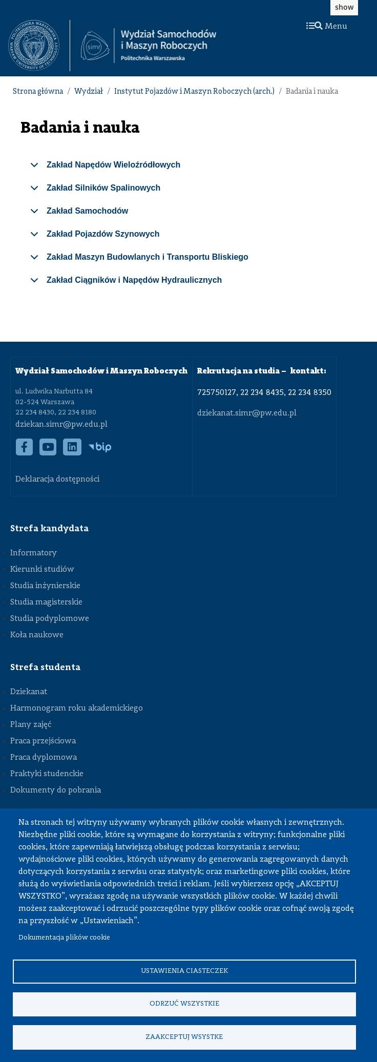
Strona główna (38, 92)
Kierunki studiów (42, 570)
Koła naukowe (37, 635)
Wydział (88, 92)
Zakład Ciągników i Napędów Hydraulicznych (124, 284)
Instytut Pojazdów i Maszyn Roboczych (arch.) (194, 92)
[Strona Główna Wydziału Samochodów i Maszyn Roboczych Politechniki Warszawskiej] (148, 45)
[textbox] (39, 45)
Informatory (33, 553)
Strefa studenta (45, 667)
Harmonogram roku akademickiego (76, 708)
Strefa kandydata (49, 528)
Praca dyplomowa (43, 758)
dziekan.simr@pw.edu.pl (61, 425)
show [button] (344, 7)
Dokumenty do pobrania (55, 790)
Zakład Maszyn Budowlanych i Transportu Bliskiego (137, 261)
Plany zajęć (30, 725)
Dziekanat (28, 692)
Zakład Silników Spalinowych (93, 191)
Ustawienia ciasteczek (184, 970)
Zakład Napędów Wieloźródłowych (103, 168)
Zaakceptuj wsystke (184, 1036)
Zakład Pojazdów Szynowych (93, 238)
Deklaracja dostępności (57, 479)
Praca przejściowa (43, 741)
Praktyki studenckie (46, 774)
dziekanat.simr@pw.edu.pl (247, 413)
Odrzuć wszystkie (184, 1003)
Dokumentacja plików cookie (64, 936)
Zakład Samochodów (77, 214)
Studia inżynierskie (45, 586)
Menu (326, 27)
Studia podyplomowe (49, 619)
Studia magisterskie (46, 602)
